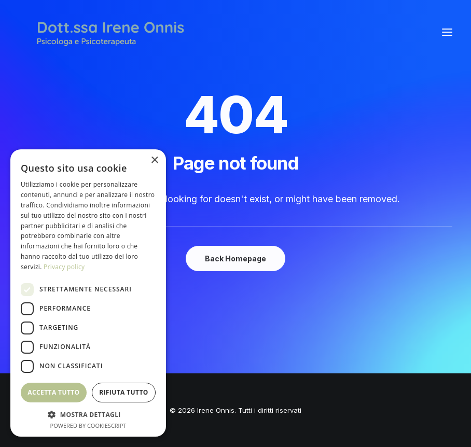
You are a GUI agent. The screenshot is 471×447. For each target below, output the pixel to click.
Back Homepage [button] (235, 258)
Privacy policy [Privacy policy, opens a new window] (64, 266)
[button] (447, 32)
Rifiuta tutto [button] (123, 392)
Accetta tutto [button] (53, 392)
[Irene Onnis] (110, 32)
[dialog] (88, 293)
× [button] (154, 160)
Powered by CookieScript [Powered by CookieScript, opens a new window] (88, 425)
